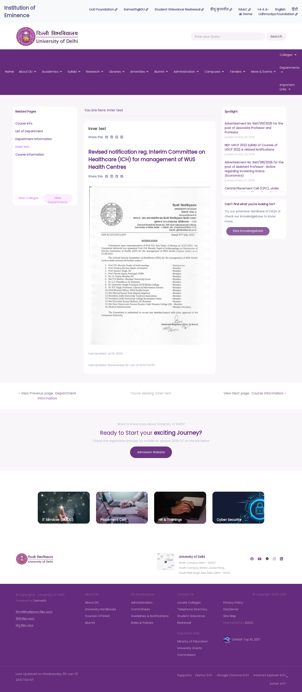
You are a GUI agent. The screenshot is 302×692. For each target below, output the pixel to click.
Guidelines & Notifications (150, 616)
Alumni (159, 72)
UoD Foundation (103, 9)
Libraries (115, 72)
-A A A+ (263, 9)
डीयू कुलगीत (221, 9)
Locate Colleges (189, 602)
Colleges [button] (288, 55)
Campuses (212, 72)
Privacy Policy (233, 602)
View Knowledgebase (248, 231)
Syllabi (72, 72)
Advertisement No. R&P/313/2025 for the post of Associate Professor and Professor (254, 127)
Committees (140, 609)
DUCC (249, 623)
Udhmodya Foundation (278, 14)
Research (93, 72)
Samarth (40, 601)
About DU (26, 72)
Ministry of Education (192, 641)
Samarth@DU (136, 9)
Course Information (267, 393)
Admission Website (151, 452)
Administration (184, 72)
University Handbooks (100, 609)
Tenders (236, 72)
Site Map (229, 616)
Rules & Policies (142, 623)
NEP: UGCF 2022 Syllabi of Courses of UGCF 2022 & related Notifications (251, 147)
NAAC (244, 9)
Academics (50, 72)
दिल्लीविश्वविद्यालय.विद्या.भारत (34, 612)
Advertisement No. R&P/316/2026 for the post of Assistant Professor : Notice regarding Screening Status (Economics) (254, 169)
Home (245, 14)
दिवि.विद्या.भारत (25, 619)
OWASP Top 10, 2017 (241, 639)
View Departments (58, 199)
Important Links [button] (287, 87)
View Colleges (28, 198)
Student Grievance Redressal (179, 9)
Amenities (137, 72)
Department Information (57, 396)
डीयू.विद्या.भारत (24, 626)
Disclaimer (231, 609)
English (280, 9)
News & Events (261, 72)
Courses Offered (97, 616)
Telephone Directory (192, 609)
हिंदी (295, 9)
